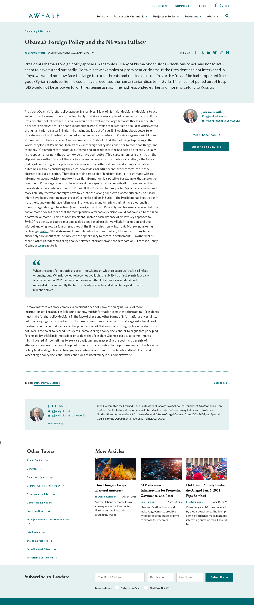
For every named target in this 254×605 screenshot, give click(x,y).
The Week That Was (160, 588)
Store (202, 5)
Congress (34, 468)
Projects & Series (164, 16)
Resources (191, 16)
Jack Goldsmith (35, 52)
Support (182, 5)
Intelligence (36, 532)
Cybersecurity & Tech (41, 494)
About (211, 16)
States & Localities (39, 540)
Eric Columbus (194, 501)
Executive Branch (38, 511)
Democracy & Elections (37, 31)
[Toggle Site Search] (227, 16)
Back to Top (220, 382)
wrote (42, 245)
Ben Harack (147, 501)
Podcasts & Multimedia (129, 16)
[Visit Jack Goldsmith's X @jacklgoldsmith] (213, 116)
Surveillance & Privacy (41, 549)
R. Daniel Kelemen (105, 496)
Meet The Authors (205, 134)
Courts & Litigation (40, 477)
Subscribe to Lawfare (206, 146)
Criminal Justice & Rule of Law (46, 485)
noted (44, 231)
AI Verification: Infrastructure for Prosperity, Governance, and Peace (161, 490)
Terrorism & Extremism (42, 557)
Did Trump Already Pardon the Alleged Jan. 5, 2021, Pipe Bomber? (206, 490)
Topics (100, 16)
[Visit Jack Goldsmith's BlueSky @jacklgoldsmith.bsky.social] (220, 120)
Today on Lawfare (129, 588)
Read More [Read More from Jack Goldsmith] (54, 423)
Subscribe (160, 5)
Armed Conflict (37, 460)
